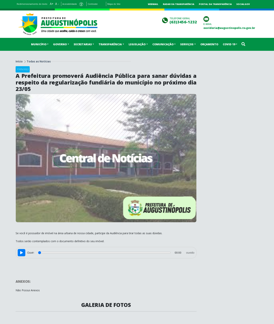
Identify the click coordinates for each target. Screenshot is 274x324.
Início (19, 61)
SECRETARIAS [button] (83, 44)
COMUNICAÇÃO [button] (163, 44)
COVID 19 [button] (229, 44)
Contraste (93, 3)
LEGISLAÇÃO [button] (137, 44)
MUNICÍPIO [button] (38, 44)
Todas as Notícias (39, 61)
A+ (51, 4)
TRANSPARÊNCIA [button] (110, 44)
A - (57, 4)
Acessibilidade (69, 3)
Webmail (153, 4)
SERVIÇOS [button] (187, 44)
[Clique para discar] (165, 20)
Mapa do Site (113, 3)
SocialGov (243, 4)
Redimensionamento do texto (32, 3)
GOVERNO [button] (60, 44)
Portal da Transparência (215, 4)
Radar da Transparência (178, 4)
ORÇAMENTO (209, 44)
